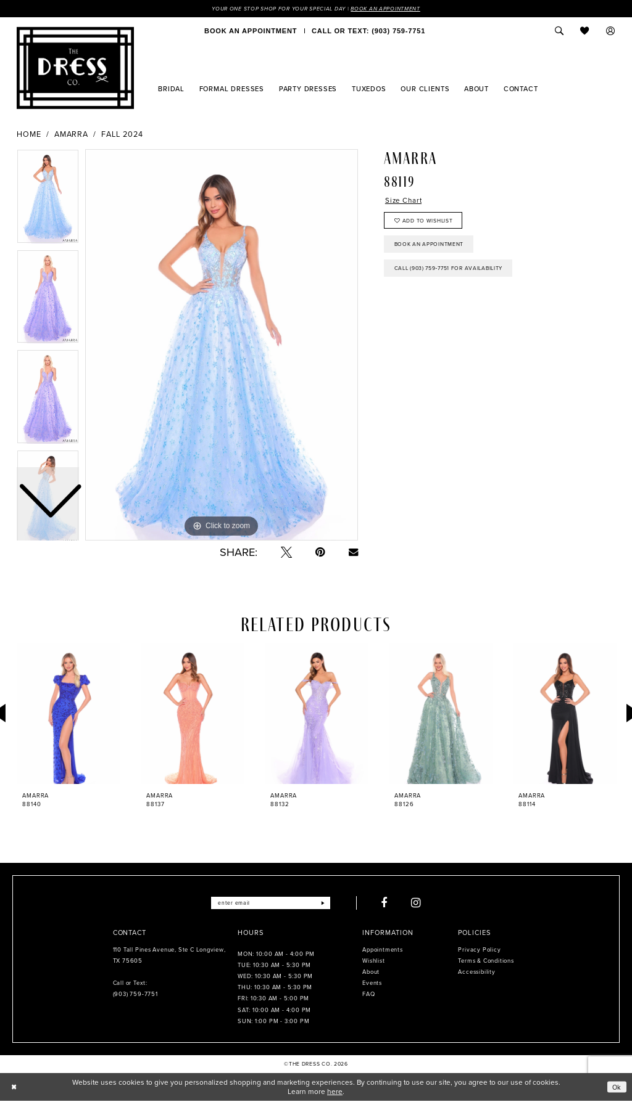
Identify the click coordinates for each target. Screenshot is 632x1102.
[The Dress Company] (75, 68)
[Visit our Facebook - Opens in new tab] (389, 903)
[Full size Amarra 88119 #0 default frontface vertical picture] (221, 345)
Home (29, 135)
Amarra (71, 135)
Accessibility (476, 972)
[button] (611, 31)
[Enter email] (270, 903)
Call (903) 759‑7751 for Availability (454, 275)
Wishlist (373, 961)
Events (372, 983)
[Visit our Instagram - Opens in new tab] (421, 903)
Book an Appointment (392, 8)
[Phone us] (368, 31)
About (371, 972)
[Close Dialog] (14, 1087)
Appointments (382, 950)
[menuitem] (250, 31)
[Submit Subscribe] (327, 903)
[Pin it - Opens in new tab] (320, 552)
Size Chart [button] (405, 202)
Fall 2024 (122, 135)
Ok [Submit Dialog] (616, 1087)
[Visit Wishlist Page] (585, 31)
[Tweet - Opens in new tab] (286, 552)
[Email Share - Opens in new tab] (353, 552)
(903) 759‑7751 (135, 995)
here (335, 1092)
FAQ (368, 995)
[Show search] (559, 31)
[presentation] (68, 715)
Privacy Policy (479, 950)
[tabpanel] (221, 345)
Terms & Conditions (486, 961)
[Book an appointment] (250, 31)
